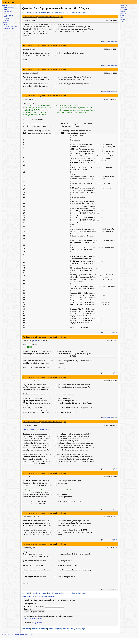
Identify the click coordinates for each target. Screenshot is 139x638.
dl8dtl (35, 341)
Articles (4, 22)
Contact (4, 634)
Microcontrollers (9, 7)
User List (65, 12)
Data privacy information (14, 634)
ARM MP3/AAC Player (10, 26)
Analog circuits (8, 15)
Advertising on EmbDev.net (29, 634)
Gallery (72, 12)
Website (6, 19)
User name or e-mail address (34, 606)
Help (78, 12)
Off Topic (6, 20)
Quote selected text (107, 41)
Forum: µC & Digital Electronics (30, 5)
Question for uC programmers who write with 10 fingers (43, 17)
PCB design (7, 17)
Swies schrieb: (30, 103)
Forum (4, 6)
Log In (83, 12)
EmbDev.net (8, 2)
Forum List (26, 12)
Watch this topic (28, 596)
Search (50, 12)
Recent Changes (9, 28)
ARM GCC (7, 9)
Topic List (34, 12)
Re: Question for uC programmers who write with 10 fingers (44, 45)
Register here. (38, 623)
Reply (115, 41)
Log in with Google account (33, 618)
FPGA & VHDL (8, 11)
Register (58, 12)
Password (27, 609)
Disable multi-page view (45, 596)
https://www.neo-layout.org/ (36, 429)
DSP (5, 13)
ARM (5, 24)
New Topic (43, 12)
